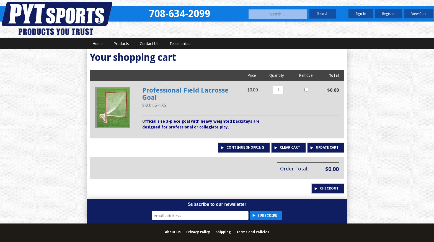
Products (121, 43)
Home (97, 43)
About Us (173, 232)
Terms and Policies (252, 232)
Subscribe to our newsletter (217, 204)
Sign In (360, 14)
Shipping (223, 232)
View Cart (418, 14)
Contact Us (149, 43)
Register (388, 14)
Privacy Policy (198, 232)
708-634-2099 (179, 14)
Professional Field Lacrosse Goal (185, 93)
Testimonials (179, 43)
